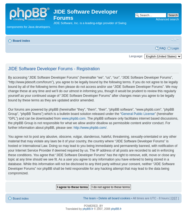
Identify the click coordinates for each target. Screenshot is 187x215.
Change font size (175, 39)
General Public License (137, 114)
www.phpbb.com (73, 118)
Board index (21, 40)
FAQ (163, 48)
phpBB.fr (88, 208)
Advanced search (167, 19)
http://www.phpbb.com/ (89, 128)
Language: (136, 56)
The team (89, 198)
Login (175, 48)
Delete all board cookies (114, 198)
